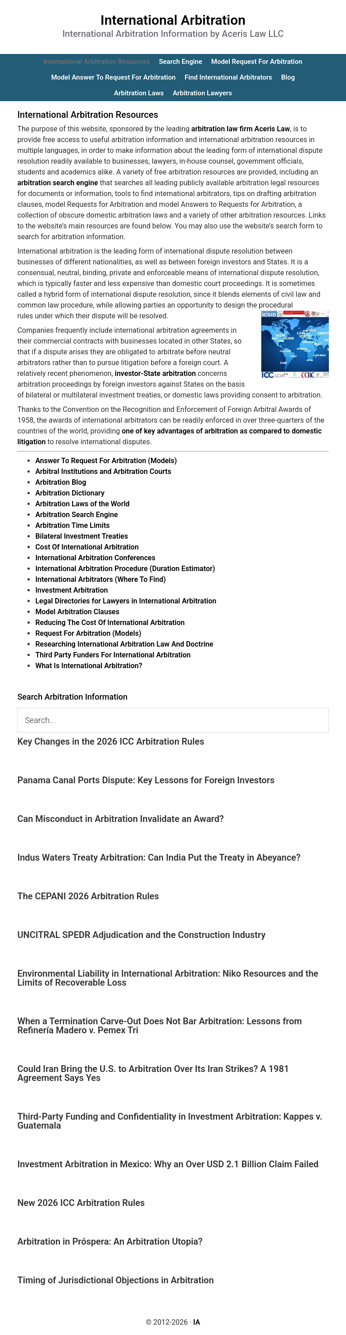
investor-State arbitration (155, 373)
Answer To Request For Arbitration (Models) (106, 460)
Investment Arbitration (71, 590)
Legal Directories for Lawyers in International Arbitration (125, 601)
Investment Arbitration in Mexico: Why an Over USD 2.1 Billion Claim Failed (168, 1164)
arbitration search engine (57, 183)
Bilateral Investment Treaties (81, 536)
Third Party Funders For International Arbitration (113, 655)
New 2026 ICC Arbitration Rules (81, 1202)
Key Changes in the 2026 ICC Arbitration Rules (110, 741)
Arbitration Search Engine (76, 514)
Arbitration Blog (60, 482)
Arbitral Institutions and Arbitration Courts (103, 471)
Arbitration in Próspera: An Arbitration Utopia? (109, 1241)
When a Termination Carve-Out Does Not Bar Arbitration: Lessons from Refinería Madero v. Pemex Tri (159, 1026)
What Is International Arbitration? (88, 665)
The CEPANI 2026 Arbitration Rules (88, 896)
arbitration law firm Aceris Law (240, 129)
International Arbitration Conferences (95, 558)
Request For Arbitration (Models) (88, 633)
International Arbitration (173, 20)
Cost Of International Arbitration (86, 547)
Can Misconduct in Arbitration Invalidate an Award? (120, 818)
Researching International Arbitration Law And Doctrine (124, 644)
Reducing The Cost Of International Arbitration (110, 622)
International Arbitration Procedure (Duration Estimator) (125, 568)
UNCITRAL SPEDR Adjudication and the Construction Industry (141, 934)
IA (196, 1322)
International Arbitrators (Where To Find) (100, 579)
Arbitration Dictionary (69, 493)
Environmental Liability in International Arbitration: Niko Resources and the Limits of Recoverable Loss (167, 978)
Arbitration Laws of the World (82, 504)
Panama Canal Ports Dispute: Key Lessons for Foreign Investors (145, 780)
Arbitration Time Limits (72, 525)
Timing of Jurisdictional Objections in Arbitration (115, 1280)
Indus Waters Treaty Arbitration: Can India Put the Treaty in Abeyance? (158, 857)
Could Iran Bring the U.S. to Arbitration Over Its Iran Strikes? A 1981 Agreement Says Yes (153, 1073)
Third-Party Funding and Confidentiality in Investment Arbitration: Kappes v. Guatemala (169, 1121)
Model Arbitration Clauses (77, 611)
